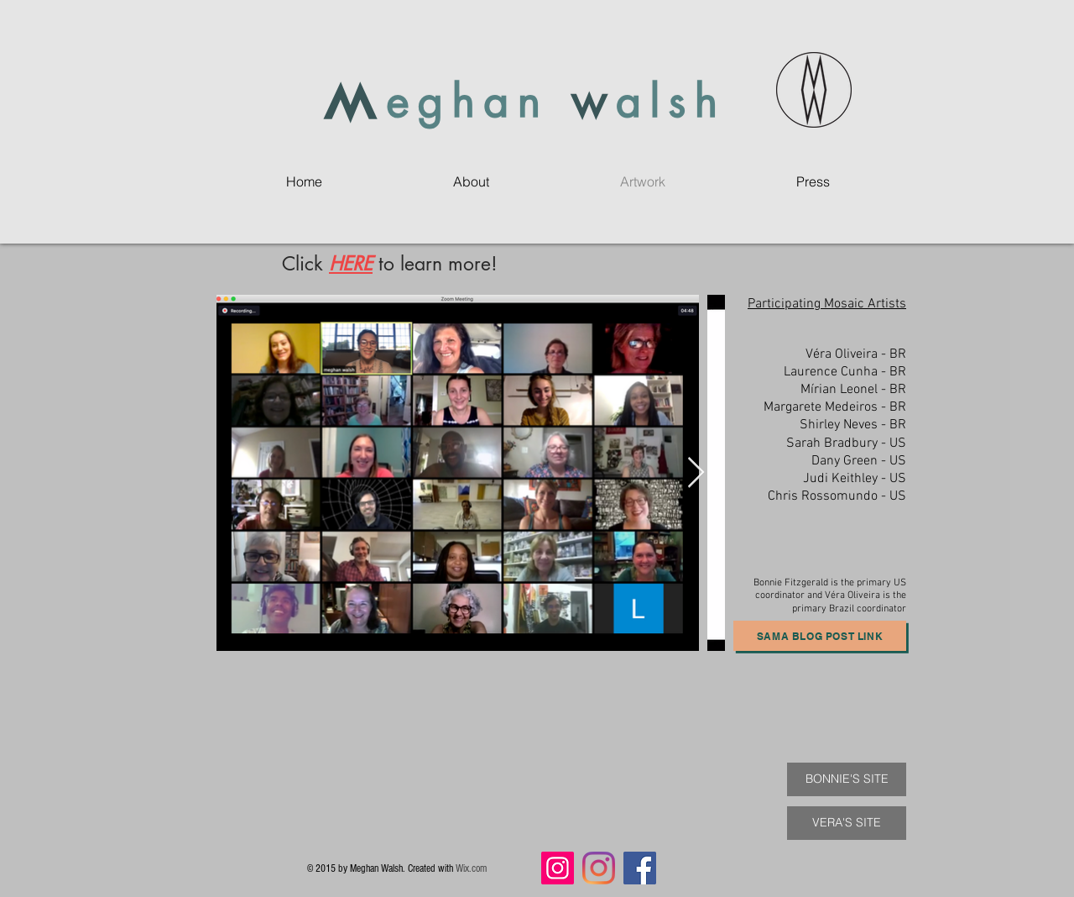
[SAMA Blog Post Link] (819, 636)
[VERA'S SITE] (846, 823)
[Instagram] (557, 868)
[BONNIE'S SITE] (846, 779)
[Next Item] (696, 473)
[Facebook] (639, 868)
